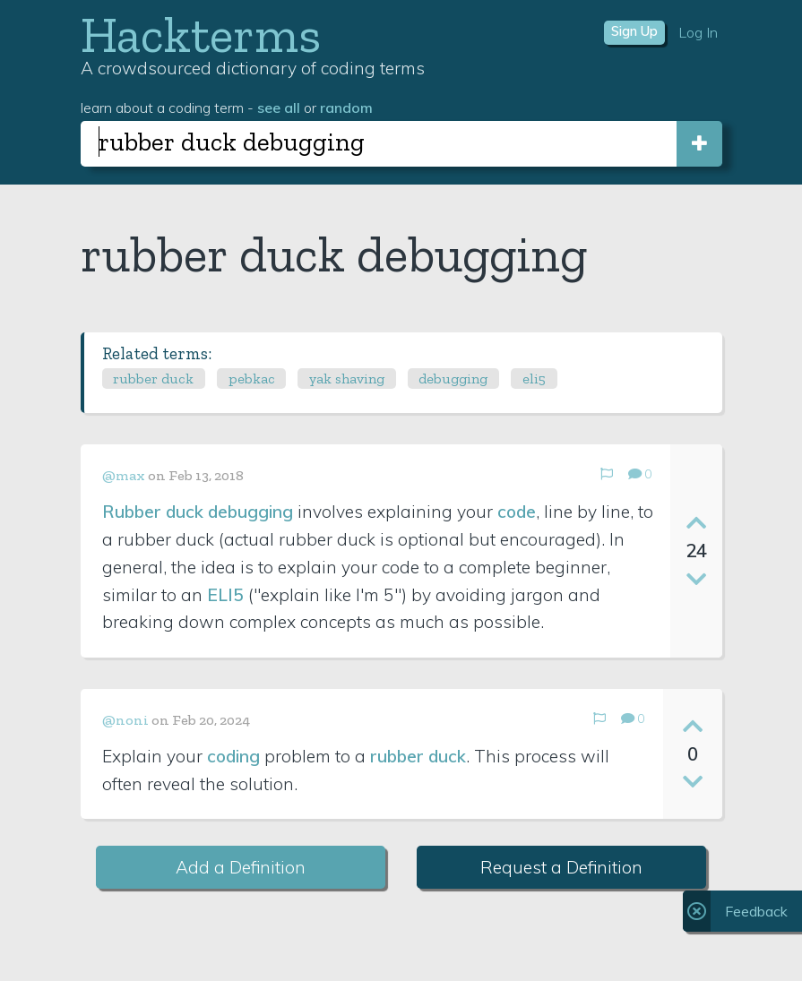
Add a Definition (241, 867)
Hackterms (201, 34)
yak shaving (346, 378)
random (346, 107)
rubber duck (153, 378)
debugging (452, 378)
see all (278, 107)
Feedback (756, 911)
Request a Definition (561, 867)
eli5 (534, 378)
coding (233, 756)
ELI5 (225, 595)
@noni (125, 719)
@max (123, 475)
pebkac (252, 378)
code (516, 511)
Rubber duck (152, 511)
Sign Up (634, 31)
